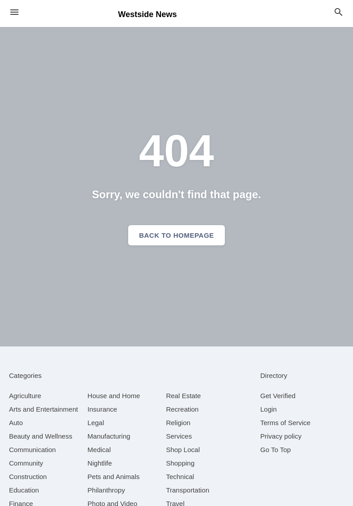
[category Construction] (28, 476)
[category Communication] (32, 449)
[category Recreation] (182, 409)
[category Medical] (99, 449)
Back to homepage (176, 235)
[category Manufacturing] (109, 436)
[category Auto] (16, 422)
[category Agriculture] (25, 395)
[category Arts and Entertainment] (43, 409)
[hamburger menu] (14, 12)
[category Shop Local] (183, 449)
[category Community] (26, 463)
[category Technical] (180, 476)
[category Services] (179, 436)
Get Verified (277, 395)
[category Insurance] (102, 409)
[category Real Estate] (183, 395)
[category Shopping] (180, 463)
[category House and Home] (114, 395)
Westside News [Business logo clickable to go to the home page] (147, 14)
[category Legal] (96, 422)
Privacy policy (281, 436)
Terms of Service (285, 422)
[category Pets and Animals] (114, 476)
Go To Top (275, 449)
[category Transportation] (187, 490)
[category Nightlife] (100, 463)
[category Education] (24, 490)
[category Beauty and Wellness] (40, 436)
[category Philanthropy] (106, 490)
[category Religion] (178, 422)
